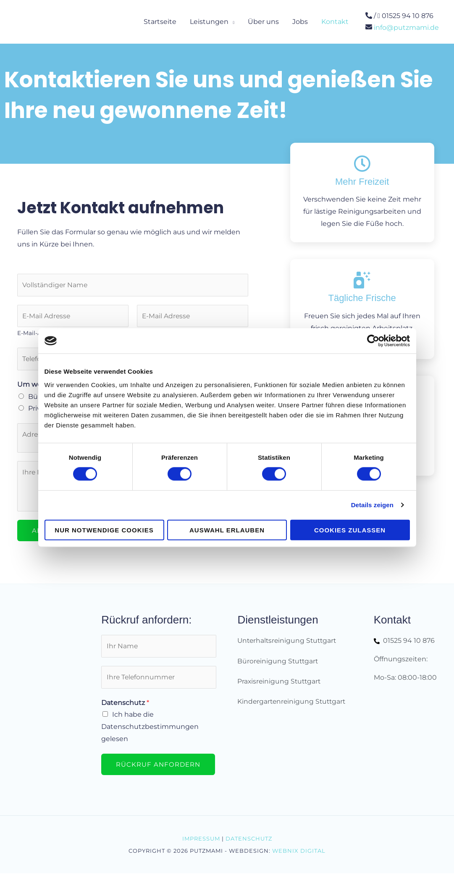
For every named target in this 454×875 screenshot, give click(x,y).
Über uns (263, 22)
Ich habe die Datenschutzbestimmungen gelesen (150, 729)
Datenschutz (125, 705)
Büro (36, 398)
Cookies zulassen (350, 529)
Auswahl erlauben (227, 529)
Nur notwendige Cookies (104, 529)
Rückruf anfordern (158, 767)
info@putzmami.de (406, 27)
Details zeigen (372, 504)
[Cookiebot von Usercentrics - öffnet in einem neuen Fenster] (373, 341)
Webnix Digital (298, 852)
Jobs (300, 22)
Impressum (201, 839)
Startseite (160, 22)
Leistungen (209, 22)
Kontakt (335, 22)
